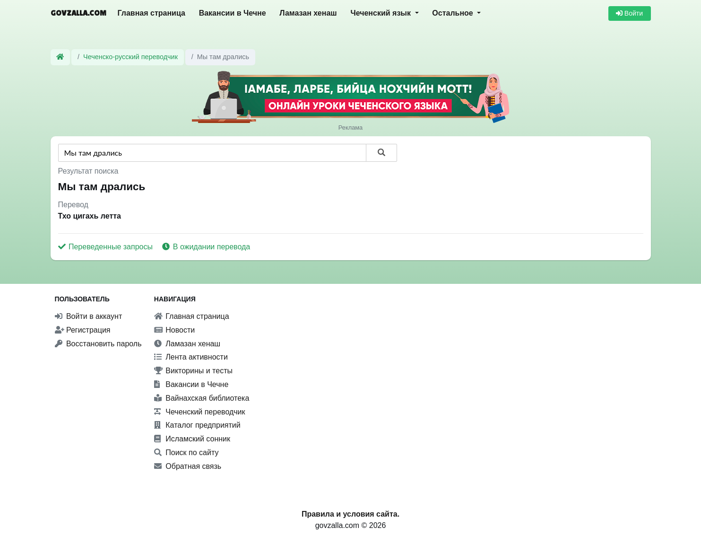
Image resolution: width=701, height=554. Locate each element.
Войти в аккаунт (88, 316)
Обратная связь (187, 466)
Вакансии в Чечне (232, 13)
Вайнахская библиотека (202, 398)
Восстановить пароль (98, 344)
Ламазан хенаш (308, 13)
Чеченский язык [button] (381, 13)
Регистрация (83, 330)
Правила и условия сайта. (350, 514)
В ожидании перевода (206, 247)
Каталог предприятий (197, 425)
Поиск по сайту (186, 452)
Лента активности (191, 357)
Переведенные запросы (106, 247)
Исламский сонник (192, 439)
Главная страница (151, 13)
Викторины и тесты (193, 371)
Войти (629, 13)
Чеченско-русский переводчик (130, 57)
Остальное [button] (453, 13)
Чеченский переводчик (199, 412)
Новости (174, 330)
